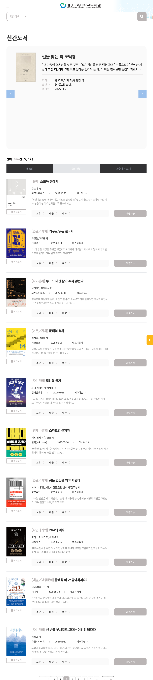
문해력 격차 (56, 279)
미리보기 (17, 160)
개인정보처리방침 (16, 649)
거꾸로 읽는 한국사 (61, 179)
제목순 (30, 117)
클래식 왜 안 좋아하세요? (71, 528)
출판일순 (76, 117)
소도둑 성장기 (49, 130)
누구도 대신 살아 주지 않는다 (64, 229)
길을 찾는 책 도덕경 (59, 57)
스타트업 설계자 (59, 379)
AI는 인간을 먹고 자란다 (64, 428)
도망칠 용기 (53, 329)
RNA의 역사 (56, 478)
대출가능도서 (123, 117)
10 (96, 627)
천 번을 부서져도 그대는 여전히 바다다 (71, 578)
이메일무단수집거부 (42, 649)
